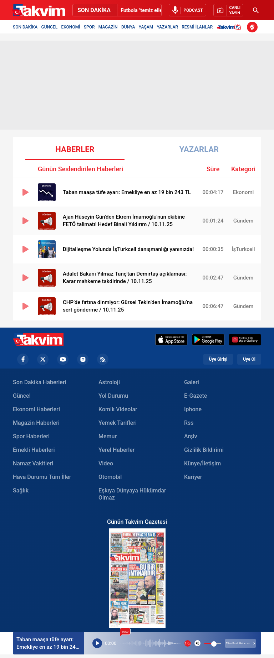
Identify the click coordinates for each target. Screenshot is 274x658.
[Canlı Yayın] (228, 10)
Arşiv (190, 436)
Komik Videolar (117, 409)
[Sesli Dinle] (187, 10)
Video (105, 463)
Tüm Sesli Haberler (240, 643)
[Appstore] (171, 339)
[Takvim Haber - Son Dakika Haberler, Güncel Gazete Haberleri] (38, 339)
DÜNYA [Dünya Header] (128, 27)
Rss (189, 422)
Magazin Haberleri (36, 422)
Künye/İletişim (202, 463)
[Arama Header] (255, 10)
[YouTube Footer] (62, 359)
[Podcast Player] (97, 643)
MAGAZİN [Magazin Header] (108, 27)
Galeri (191, 382)
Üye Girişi (218, 359)
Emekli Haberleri (34, 449)
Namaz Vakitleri (33, 463)
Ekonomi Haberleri (36, 409)
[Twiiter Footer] (43, 359)
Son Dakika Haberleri (39, 382)
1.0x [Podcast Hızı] (188, 643)
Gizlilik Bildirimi (204, 449)
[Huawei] (245, 339)
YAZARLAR (199, 149)
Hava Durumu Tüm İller (42, 477)
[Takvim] (38, 10)
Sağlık (21, 490)
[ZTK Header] (252, 27)
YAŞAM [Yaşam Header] (146, 27)
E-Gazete (195, 395)
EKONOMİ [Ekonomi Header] (70, 27)
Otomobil (110, 477)
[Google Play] (208, 339)
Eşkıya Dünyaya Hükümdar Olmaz (132, 494)
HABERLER (74, 149)
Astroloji (109, 382)
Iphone (193, 409)
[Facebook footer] (23, 359)
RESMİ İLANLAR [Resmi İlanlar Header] (197, 27)
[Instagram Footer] (82, 359)
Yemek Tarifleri (117, 422)
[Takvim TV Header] (230, 26)
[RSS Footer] (102, 359)
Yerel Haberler (116, 449)
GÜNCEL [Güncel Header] (49, 27)
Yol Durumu (113, 395)
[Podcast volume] (197, 643)
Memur (107, 436)
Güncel (22, 395)
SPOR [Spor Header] (89, 27)
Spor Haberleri (31, 436)
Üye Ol (249, 359)
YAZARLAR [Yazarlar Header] (167, 27)
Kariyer (193, 477)
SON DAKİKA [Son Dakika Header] (25, 27)
